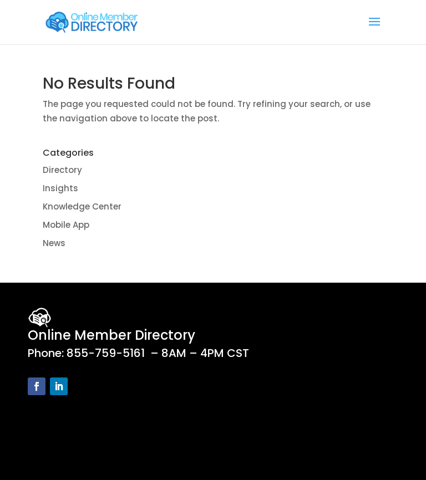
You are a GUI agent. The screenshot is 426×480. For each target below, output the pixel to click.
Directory (62, 170)
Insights (60, 188)
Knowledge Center (82, 206)
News (54, 243)
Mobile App (66, 225)
